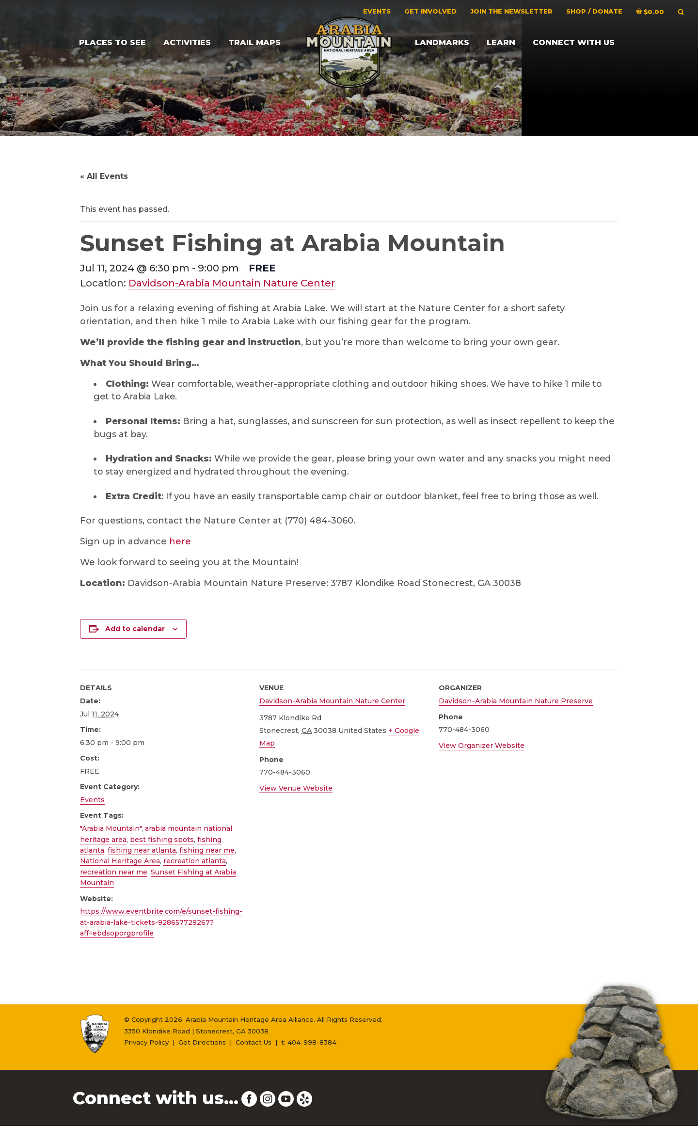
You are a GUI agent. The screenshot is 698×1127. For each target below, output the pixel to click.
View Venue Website (296, 789)
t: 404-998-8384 (308, 1044)
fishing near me (207, 851)
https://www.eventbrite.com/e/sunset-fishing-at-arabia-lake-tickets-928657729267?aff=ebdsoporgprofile (161, 923)
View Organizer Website (481, 746)
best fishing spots (162, 840)
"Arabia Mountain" (111, 829)
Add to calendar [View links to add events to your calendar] (135, 630)
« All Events (104, 176)
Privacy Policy (146, 1044)
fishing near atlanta (142, 851)
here (180, 543)
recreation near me (113, 873)
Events (92, 801)
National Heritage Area (120, 862)
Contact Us (253, 1044)
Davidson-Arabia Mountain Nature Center (231, 283)
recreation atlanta (194, 862)
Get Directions (202, 1044)
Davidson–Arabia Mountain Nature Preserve (516, 702)
